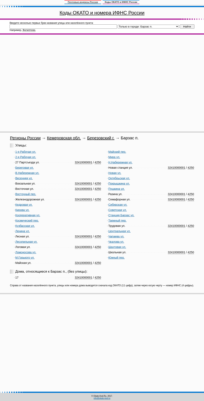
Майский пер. (117, 151)
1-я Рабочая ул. (25, 151)
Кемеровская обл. (64, 138)
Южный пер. (116, 257)
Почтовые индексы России (83, 2)
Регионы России (25, 138)
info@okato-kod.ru (102, 398)
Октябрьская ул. (119, 178)
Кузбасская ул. (25, 225)
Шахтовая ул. (117, 247)
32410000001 (83, 162)
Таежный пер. (117, 220)
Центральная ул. (119, 231)
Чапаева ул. (116, 236)
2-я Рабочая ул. (25, 157)
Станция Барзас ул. (121, 215)
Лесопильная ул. (26, 241)
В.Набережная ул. (27, 173)
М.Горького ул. (24, 257)
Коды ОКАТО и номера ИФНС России (102, 12)
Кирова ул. (22, 210)
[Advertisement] (53, 83)
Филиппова (28, 30)
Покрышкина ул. (119, 183)
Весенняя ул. (24, 178)
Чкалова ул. (116, 241)
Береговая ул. (24, 167)
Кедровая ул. (24, 204)
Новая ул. (114, 173)
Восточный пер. (25, 194)
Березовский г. (100, 138)
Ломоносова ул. (25, 252)
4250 (98, 162)
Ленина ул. (22, 231)
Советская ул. (117, 210)
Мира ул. (114, 157)
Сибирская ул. (117, 204)
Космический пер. (27, 220)
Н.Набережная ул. (120, 162)
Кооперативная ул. (27, 215)
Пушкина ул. (116, 188)
